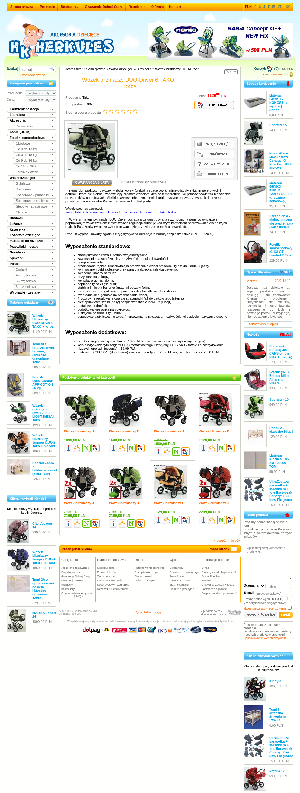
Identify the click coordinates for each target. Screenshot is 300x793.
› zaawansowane (32, 75)
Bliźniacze (23, 183)
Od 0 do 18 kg (26, 155)
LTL (280, 6)
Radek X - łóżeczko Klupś (281, 429)
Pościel (15, 264)
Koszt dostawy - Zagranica (113, 584)
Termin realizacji (107, 576)
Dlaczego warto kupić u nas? (219, 572)
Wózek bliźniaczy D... (125, 431)
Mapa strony (224, 549)
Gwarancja (176, 567)
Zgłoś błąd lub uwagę (148, 612)
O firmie (157, 6)
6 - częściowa (26, 286)
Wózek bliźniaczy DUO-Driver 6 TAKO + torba (42, 321)
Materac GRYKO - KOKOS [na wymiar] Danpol (278, 103)
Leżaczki (16, 223)
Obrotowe (23, 143)
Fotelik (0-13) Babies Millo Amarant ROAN (279, 377)
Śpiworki (17, 258)
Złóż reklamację (179, 584)
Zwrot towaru (177, 576)
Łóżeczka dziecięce (25, 235)
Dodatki (21, 269)
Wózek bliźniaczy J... (80, 431)
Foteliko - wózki (27, 172)
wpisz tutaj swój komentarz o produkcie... (268, 561)
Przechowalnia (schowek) (150, 567)
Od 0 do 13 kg (26, 149)
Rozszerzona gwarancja (184, 572)
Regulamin (137, 6)
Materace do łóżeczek (27, 241)
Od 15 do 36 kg (27, 166)
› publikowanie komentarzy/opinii (265, 638)
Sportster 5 (278, 125)
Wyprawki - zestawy (25, 292)
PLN (248, 6)
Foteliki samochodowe (27, 137)
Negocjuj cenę (105, 567)
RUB (271, 6)
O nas (205, 567)
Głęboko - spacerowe (31, 206)
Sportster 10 (279, 399)
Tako (85, 97)
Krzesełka (17, 229)
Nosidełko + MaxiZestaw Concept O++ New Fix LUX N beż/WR (281, 160)
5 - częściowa (26, 281)
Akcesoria (18, 120)
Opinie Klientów (211, 576)
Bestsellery (69, 6)
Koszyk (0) (266, 69)
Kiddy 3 (275, 681)
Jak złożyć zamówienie (75, 567)
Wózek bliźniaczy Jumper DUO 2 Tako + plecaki (43, 440)
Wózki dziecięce (22, 178)
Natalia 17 (277, 771)
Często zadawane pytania (78, 595)
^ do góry (234, 540)
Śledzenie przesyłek (182, 589)
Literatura (17, 114)
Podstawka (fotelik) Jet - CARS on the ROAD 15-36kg (280, 351)
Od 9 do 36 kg (26, 160)
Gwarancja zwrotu (72, 580)
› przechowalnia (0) (276, 74)
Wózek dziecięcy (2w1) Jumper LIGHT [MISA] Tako (43, 413)
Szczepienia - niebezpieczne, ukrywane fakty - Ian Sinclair (281, 221)
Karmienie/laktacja (24, 109)
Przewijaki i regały (24, 246)
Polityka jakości (70, 572)
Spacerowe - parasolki (32, 195)
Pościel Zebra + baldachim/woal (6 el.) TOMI (44, 468)
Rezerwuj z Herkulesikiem (113, 589)
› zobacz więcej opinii (262, 324)
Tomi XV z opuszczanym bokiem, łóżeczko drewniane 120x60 (43, 589)
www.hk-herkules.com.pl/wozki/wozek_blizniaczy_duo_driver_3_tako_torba (120, 212)
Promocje (47, 6)
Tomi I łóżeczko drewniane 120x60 (277, 715)
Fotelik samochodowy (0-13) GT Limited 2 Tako (280, 250)
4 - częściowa (26, 275)
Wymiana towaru (180, 580)
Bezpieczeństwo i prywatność (219, 593)
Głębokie (22, 212)
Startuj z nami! (143, 576)
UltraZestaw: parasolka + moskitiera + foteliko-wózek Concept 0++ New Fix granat (281, 491)
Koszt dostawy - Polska (111, 580)
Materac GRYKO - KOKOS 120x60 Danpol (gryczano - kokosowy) (280, 192)
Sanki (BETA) (20, 132)
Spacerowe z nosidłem (32, 200)
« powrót (220, 540)
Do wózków (24, 126)
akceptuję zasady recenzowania (265, 608)
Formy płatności (106, 572)
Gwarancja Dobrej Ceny (103, 6)
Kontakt (175, 6)
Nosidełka (17, 252)
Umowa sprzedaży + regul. (218, 584)
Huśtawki (17, 218)
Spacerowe (24, 189)
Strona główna (21, 6)
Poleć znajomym (145, 580)
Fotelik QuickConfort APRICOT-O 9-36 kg (43, 382)
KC (288, 6)
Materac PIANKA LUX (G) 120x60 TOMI (279, 461)
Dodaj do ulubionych (147, 572)
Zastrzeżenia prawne (214, 589)
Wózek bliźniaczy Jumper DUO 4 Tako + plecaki (43, 557)
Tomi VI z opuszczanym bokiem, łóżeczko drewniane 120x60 (43, 353)
